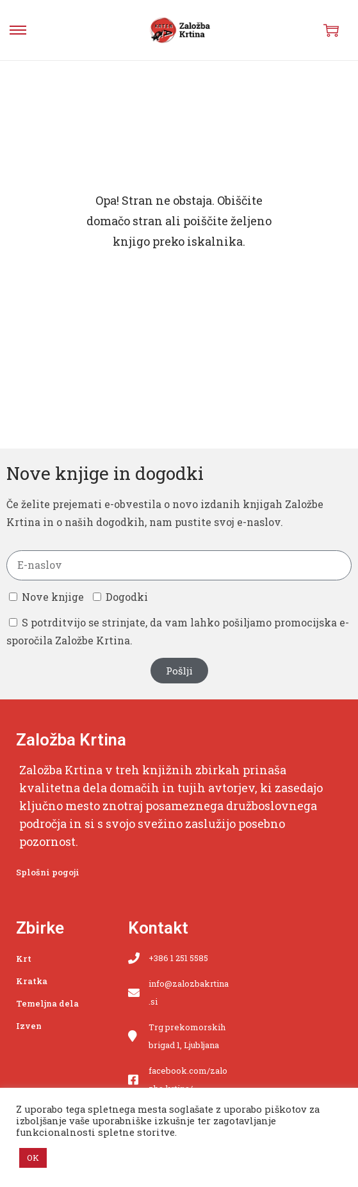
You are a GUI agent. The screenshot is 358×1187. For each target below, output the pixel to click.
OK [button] (33, 1157)
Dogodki (127, 596)
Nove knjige (53, 596)
